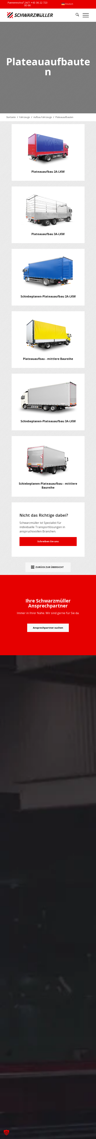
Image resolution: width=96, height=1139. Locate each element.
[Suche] (75, 15)
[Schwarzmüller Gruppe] (31, 15)
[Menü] (84, 15)
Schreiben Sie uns (48, 541)
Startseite (11, 117)
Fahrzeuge (24, 117)
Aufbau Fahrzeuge (42, 117)
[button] (6, 1132)
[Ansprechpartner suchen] (48, 628)
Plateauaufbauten (64, 117)
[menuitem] (67, 4)
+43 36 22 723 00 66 (35, 4)
